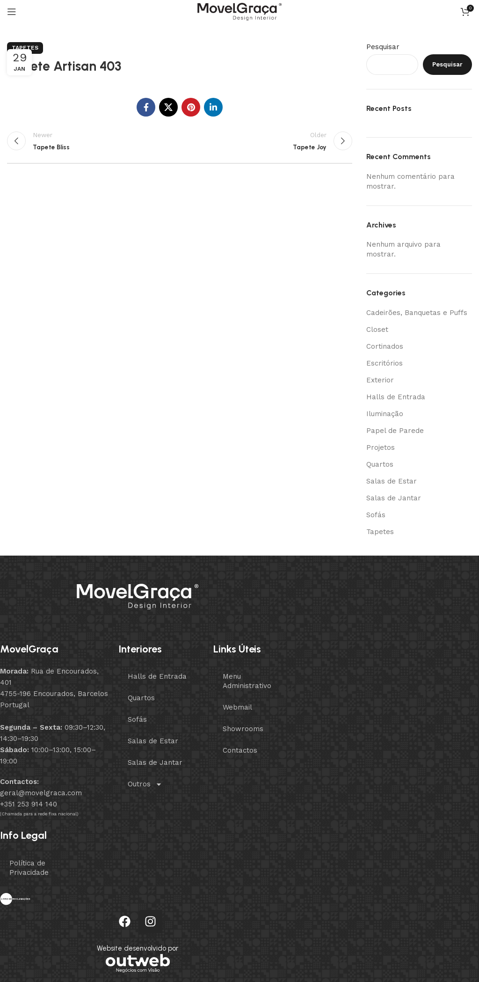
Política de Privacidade (29, 868)
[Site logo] (239, 11)
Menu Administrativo (247, 681)
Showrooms (243, 729)
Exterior (380, 380)
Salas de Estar (391, 481)
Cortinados (384, 346)
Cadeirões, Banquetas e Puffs (416, 312)
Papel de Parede (395, 430)
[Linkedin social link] (213, 107)
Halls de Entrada (395, 397)
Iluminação (384, 414)
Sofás (375, 515)
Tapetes (25, 47)
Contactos (240, 750)
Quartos (379, 464)
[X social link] (168, 107)
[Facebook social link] (146, 107)
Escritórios (384, 363)
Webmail (237, 707)
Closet (377, 329)
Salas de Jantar (393, 498)
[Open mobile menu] (11, 11)
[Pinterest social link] (190, 107)
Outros (145, 784)
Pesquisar (382, 47)
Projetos (380, 447)
